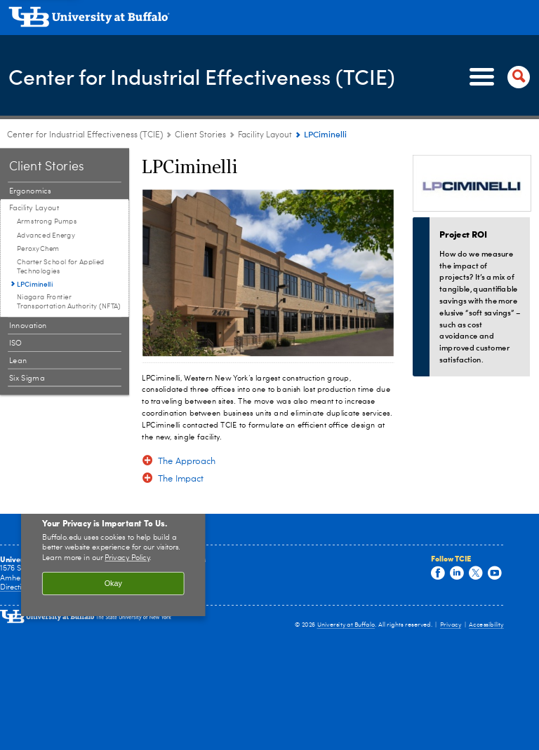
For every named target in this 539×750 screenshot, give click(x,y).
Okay (113, 583)
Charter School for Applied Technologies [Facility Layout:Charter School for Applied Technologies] (61, 267)
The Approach (186, 461)
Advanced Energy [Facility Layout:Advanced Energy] (46, 235)
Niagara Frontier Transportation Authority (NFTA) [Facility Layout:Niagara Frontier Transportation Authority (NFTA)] (69, 302)
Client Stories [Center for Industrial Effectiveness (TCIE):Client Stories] (200, 135)
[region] (113, 556)
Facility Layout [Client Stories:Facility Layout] (265, 135)
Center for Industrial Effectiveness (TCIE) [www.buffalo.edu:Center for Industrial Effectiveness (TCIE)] (85, 135)
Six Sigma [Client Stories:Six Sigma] (27, 378)
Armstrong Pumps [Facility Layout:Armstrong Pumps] (47, 221)
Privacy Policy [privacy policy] (127, 558)
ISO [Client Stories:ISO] (15, 343)
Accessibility (486, 625)
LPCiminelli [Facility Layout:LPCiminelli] (35, 284)
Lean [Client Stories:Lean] (18, 360)
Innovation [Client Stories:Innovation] (28, 325)
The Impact (181, 479)
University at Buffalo (346, 625)
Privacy (450, 625)
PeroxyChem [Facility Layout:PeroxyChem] (38, 248)
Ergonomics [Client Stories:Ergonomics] (30, 191)
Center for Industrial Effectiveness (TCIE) (201, 76)
